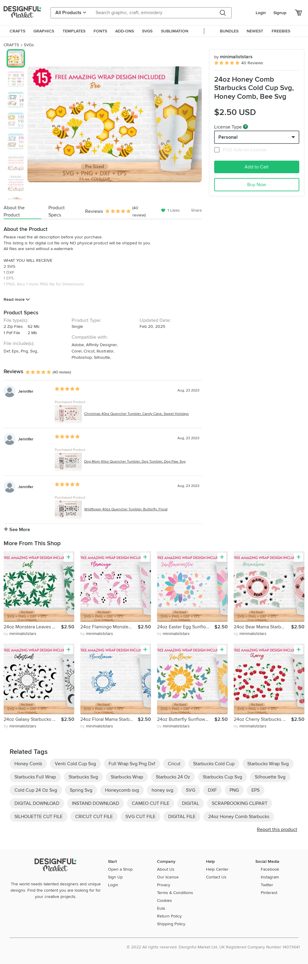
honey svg (162, 790)
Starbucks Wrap (127, 777)
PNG (234, 790)
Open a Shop (120, 869)
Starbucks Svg (83, 777)
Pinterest (269, 892)
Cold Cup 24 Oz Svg (35, 790)
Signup (279, 12)
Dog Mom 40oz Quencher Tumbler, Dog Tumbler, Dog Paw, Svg (135, 461)
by (20, 633)
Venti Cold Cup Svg (75, 764)
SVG (190, 790)
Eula (161, 908)
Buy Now (256, 185)
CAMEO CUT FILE (150, 803)
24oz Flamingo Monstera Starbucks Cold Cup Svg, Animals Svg (109, 627)
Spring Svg (81, 790)
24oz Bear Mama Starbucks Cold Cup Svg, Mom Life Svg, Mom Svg (262, 627)
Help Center (217, 869)
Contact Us (216, 877)
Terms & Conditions (175, 892)
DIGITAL (190, 803)
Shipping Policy (171, 923)
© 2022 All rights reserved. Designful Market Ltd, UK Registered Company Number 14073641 (213, 947)
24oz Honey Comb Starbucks (238, 817)
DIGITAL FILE (182, 817)
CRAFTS (11, 44)
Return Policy (169, 916)
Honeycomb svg (122, 790)
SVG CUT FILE (140, 817)
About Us (165, 869)
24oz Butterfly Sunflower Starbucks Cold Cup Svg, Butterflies (185, 719)
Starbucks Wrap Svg (268, 764)
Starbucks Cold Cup (214, 764)
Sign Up (115, 877)
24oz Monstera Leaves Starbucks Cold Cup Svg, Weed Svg (32, 627)
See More (17, 530)
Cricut (174, 764)
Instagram (270, 877)
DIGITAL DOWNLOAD (36, 803)
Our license (168, 877)
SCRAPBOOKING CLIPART (239, 803)
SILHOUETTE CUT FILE (38, 817)
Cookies (164, 900)
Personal (228, 137)
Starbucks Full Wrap (35, 777)
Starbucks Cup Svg (222, 777)
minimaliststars (233, 56)
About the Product (14, 211)
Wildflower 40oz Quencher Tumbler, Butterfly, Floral (126, 509)
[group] (114, 124)
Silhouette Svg (270, 777)
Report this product (277, 830)
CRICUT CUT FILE (94, 817)
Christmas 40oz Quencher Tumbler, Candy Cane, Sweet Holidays (136, 414)
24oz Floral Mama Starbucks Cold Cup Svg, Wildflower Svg (109, 719)
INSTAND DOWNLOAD (95, 803)
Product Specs (56, 211)
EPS (255, 790)
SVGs (29, 44)
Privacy (163, 884)
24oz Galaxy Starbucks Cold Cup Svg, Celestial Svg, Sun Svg (32, 719)
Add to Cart (257, 167)
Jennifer (25, 391)
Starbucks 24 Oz (173, 777)
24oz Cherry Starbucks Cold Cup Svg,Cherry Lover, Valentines (262, 719)
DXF (212, 790)
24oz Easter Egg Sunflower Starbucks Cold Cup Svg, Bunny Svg (185, 627)
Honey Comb (28, 764)
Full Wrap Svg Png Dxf (132, 764)
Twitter (267, 884)
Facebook (270, 869)
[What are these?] (245, 126)
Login (261, 12)
